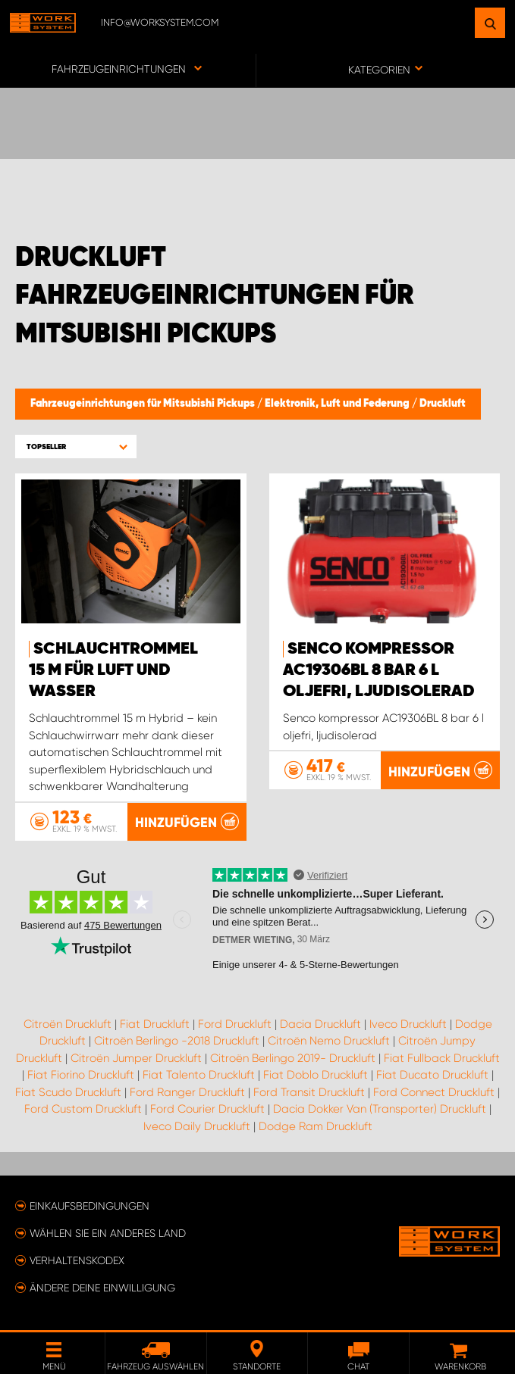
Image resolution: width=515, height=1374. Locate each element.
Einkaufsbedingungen (89, 1206)
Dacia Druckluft (320, 1024)
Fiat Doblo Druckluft (315, 1075)
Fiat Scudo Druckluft (68, 1092)
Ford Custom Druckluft (83, 1109)
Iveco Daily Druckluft (196, 1126)
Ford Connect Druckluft (434, 1092)
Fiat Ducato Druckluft (432, 1075)
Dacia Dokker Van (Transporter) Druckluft (379, 1109)
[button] (76, 446)
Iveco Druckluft (408, 1024)
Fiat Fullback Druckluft (442, 1058)
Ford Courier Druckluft (207, 1109)
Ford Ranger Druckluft (187, 1092)
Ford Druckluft (235, 1024)
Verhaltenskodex (77, 1260)
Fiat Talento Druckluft (199, 1075)
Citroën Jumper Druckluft (136, 1058)
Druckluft (442, 403)
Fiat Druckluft (155, 1024)
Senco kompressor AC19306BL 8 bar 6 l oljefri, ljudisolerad (379, 670)
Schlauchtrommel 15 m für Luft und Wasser (113, 670)
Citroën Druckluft (67, 1024)
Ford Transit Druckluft (309, 1092)
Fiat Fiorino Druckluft (80, 1075)
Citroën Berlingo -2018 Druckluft (176, 1041)
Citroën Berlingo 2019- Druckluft (292, 1058)
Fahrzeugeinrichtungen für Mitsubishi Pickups (143, 403)
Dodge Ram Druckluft (315, 1126)
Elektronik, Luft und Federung (338, 403)
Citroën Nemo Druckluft (329, 1041)
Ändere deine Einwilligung (102, 1288)
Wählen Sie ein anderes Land (108, 1233)
